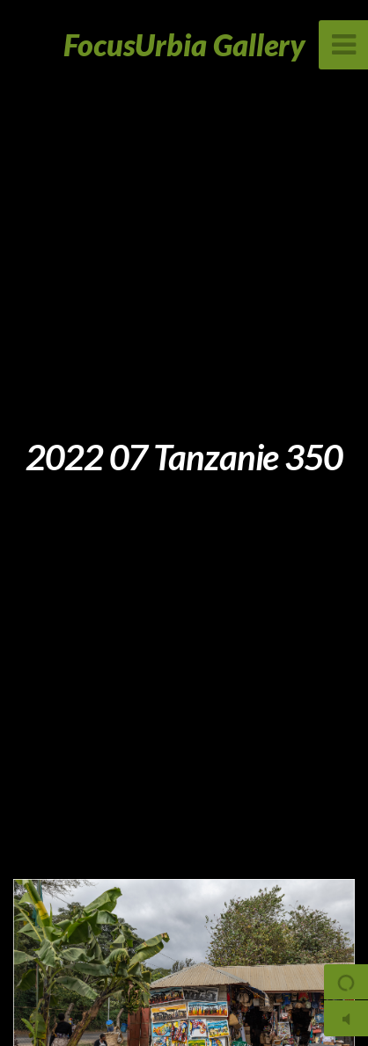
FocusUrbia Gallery (184, 44)
